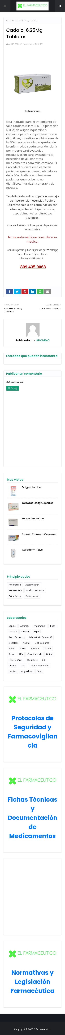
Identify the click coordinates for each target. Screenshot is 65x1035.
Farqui (12, 648)
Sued (39, 671)
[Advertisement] (32, 897)
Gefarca (13, 631)
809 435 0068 (33, 267)
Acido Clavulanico (35, 590)
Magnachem (27, 671)
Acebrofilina (15, 584)
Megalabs (13, 642)
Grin (23, 665)
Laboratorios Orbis (39, 665)
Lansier (12, 671)
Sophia (12, 625)
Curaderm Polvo (32, 549)
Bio (43, 659)
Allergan (25, 631)
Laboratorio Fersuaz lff (40, 637)
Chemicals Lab (34, 654)
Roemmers (32, 659)
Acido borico (32, 596)
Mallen (23, 648)
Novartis (35, 648)
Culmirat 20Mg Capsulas (37, 503)
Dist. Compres (42, 642)
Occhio (47, 648)
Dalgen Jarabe (31, 487)
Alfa (21, 654)
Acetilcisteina (15, 590)
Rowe (11, 654)
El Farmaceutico (42, 1029)
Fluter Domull (15, 659)
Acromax (24, 625)
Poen (52, 625)
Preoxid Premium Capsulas (39, 534)
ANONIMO (13, 44)
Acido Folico (15, 596)
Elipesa (37, 631)
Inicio (8, 20)
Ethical (49, 654)
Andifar (26, 642)
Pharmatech (40, 625)
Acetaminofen (32, 584)
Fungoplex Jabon (33, 518)
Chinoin (12, 665)
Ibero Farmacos (16, 637)
